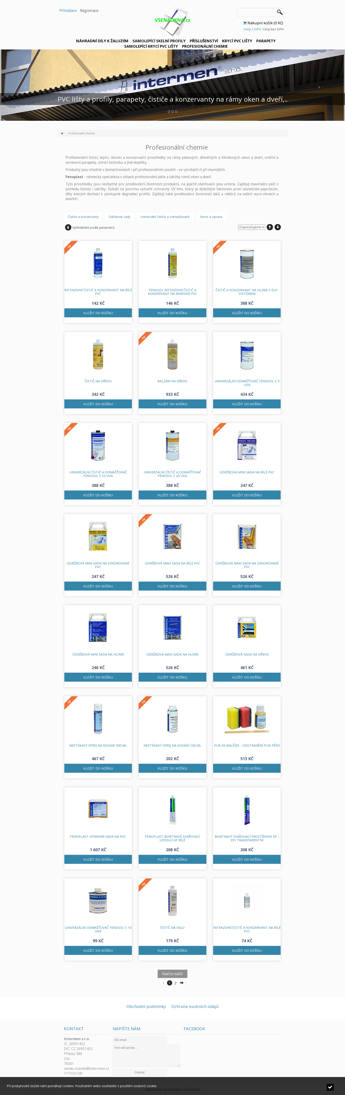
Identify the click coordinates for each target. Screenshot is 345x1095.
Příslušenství (204, 40)
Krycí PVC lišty (237, 40)
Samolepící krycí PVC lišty (151, 46)
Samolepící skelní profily (159, 40)
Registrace (89, 10)
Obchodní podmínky (146, 1006)
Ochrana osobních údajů (195, 1006)
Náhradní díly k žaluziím (102, 40)
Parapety (266, 40)
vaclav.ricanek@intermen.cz (86, 1068)
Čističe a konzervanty (83, 217)
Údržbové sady (119, 217)
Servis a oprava (211, 217)
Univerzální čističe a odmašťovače (165, 217)
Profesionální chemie (205, 46)
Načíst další (172, 973)
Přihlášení (68, 10)
